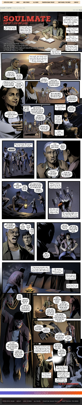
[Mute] (79, 10)
